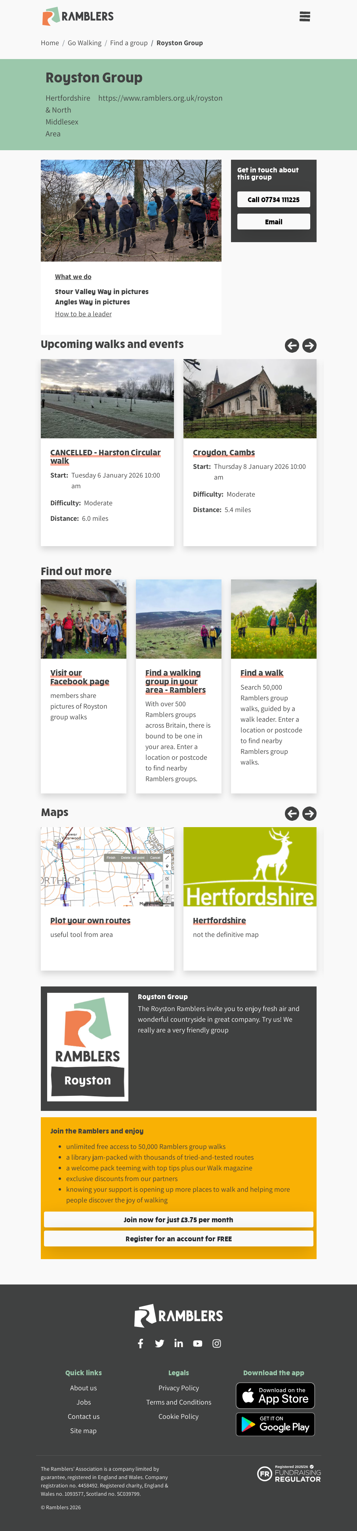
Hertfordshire (219, 920)
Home (50, 42)
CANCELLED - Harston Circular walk (105, 456)
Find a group (129, 42)
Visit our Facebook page (79, 676)
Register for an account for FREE (179, 1238)
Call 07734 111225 (274, 199)
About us (83, 1387)
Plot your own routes (90, 920)
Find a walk (262, 672)
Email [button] (274, 221)
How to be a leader (83, 313)
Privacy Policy (178, 1387)
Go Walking (84, 42)
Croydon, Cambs (224, 452)
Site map (83, 1430)
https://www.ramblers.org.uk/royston (160, 98)
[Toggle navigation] (305, 16)
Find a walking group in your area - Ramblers (175, 681)
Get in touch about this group (268, 173)
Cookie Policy (178, 1416)
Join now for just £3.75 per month (178, 1219)
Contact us (83, 1416)
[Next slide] (309, 345)
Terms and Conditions (178, 1402)
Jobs (83, 1402)
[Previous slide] (292, 345)
